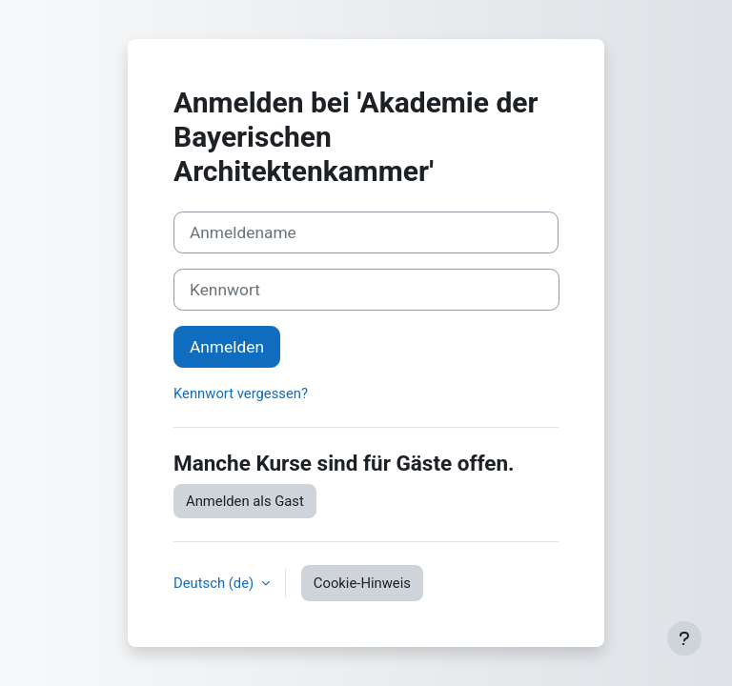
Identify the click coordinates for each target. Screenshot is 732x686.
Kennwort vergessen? (240, 393)
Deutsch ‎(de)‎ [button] (215, 583)
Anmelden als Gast (245, 501)
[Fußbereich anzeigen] (684, 638)
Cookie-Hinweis (362, 583)
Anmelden (227, 346)
